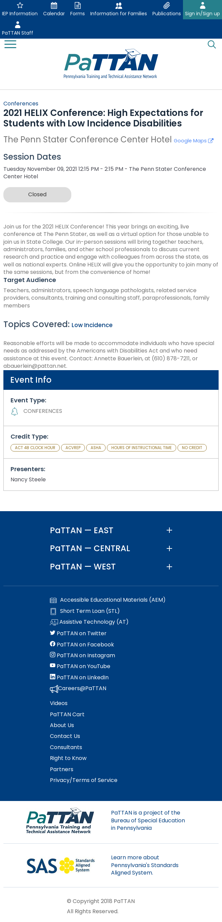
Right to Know (68, 758)
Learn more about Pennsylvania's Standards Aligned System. (145, 865)
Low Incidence (92, 325)
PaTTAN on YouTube (80, 666)
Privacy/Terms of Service (83, 780)
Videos (59, 703)
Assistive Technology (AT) (89, 622)
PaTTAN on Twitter (78, 633)
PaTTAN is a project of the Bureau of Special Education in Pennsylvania (148, 820)
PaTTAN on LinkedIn (79, 677)
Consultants (66, 747)
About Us (62, 725)
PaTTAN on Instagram (82, 655)
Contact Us (65, 736)
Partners (61, 769)
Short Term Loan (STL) (85, 611)
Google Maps (194, 140)
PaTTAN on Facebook (82, 644)
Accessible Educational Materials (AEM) (108, 600)
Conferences (20, 103)
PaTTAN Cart (67, 714)
